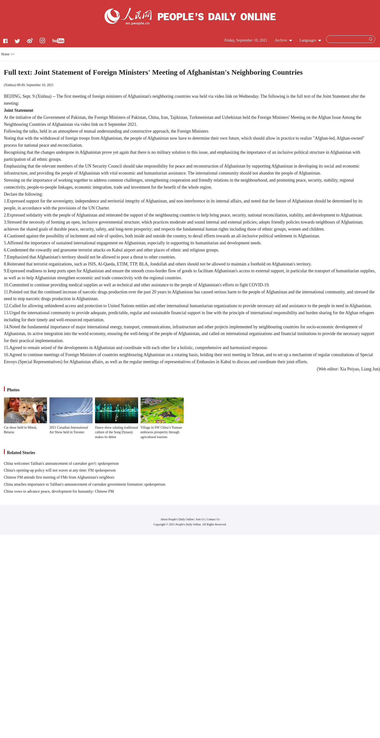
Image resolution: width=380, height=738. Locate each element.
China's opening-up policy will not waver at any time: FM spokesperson (60, 470)
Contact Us (213, 519)
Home (5, 54)
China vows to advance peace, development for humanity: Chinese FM (59, 491)
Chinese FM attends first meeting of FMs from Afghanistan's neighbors (59, 477)
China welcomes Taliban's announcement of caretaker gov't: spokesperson (61, 463)
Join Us (200, 519)
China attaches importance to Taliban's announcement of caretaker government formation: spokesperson (84, 484)
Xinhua (10, 85)
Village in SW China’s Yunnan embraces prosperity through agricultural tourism (161, 432)
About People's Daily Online (177, 519)
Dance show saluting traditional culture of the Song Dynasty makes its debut (116, 432)
